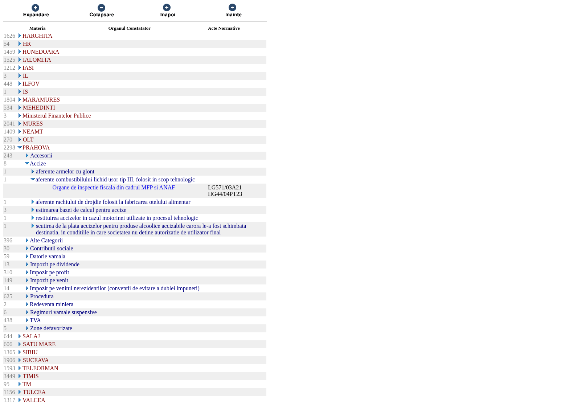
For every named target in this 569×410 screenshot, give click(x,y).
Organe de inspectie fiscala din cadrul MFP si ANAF (113, 187)
